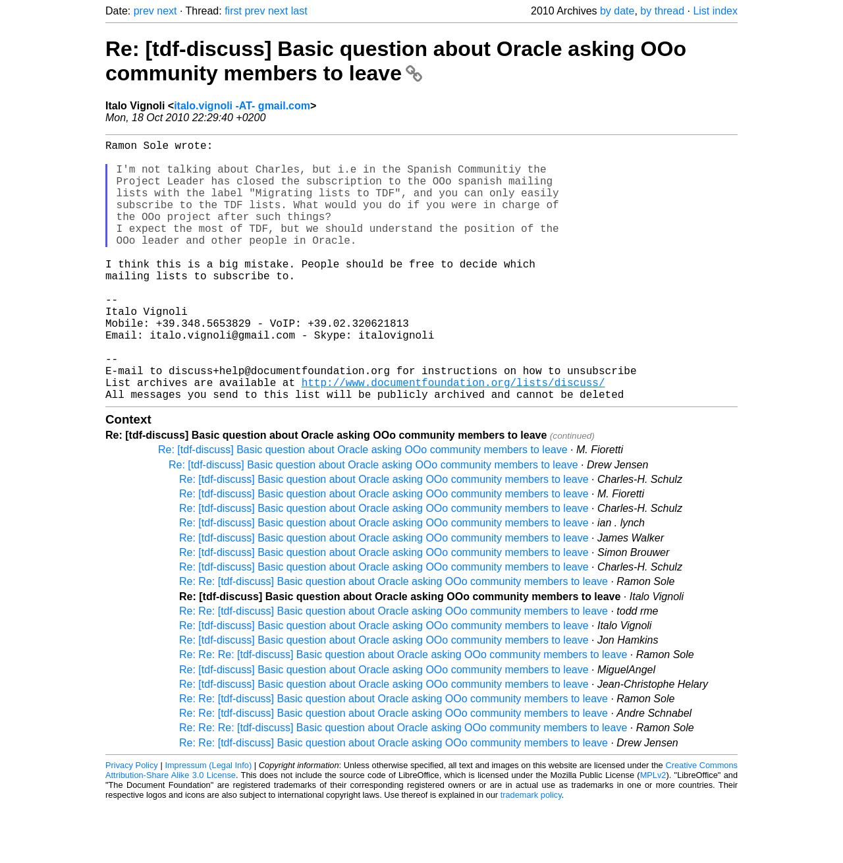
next (167, 10)
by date (617, 10)
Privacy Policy (131, 823)
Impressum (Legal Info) (208, 823)
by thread (662, 10)
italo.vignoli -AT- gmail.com (242, 105)
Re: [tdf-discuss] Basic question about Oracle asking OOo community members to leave (395, 61)
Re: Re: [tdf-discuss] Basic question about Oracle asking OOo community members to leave (393, 639)
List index (715, 10)
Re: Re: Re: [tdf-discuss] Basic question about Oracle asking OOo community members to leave (403, 712)
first (233, 10)
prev (144, 10)
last (299, 10)
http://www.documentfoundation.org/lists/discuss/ (453, 437)
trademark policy (531, 853)
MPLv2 (653, 833)
